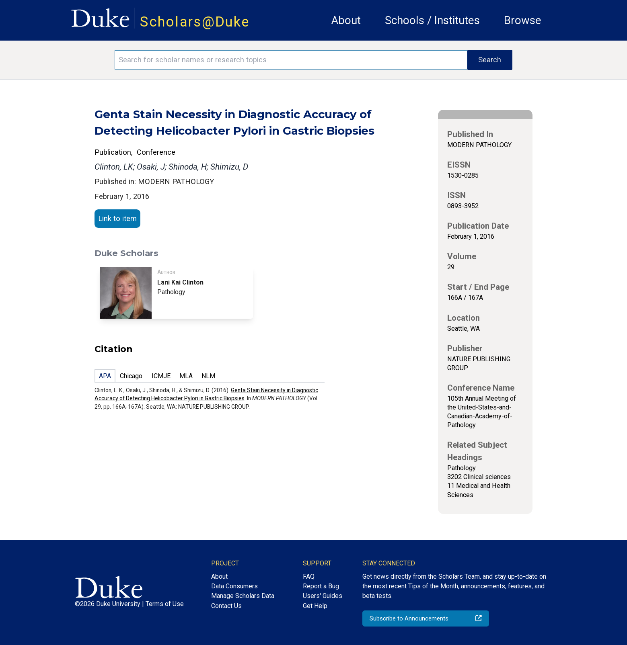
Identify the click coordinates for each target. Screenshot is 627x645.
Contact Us (226, 606)
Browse (522, 20)
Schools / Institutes (432, 20)
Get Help (315, 606)
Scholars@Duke (194, 22)
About (346, 20)
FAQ (309, 576)
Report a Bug (321, 586)
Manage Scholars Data (242, 596)
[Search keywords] (291, 60)
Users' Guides (322, 596)
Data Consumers (234, 586)
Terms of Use (165, 604)
